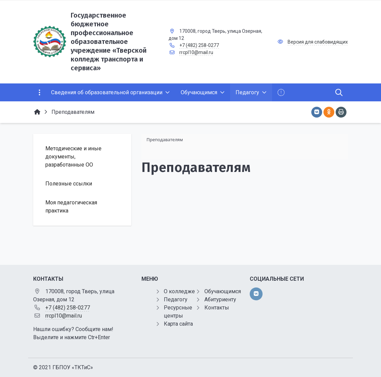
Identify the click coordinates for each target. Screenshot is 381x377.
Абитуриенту (220, 299)
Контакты (216, 307)
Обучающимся (222, 291)
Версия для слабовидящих (318, 42)
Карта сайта (178, 324)
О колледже (179, 291)
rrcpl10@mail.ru (196, 52)
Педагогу (175, 299)
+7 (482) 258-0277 (199, 45)
